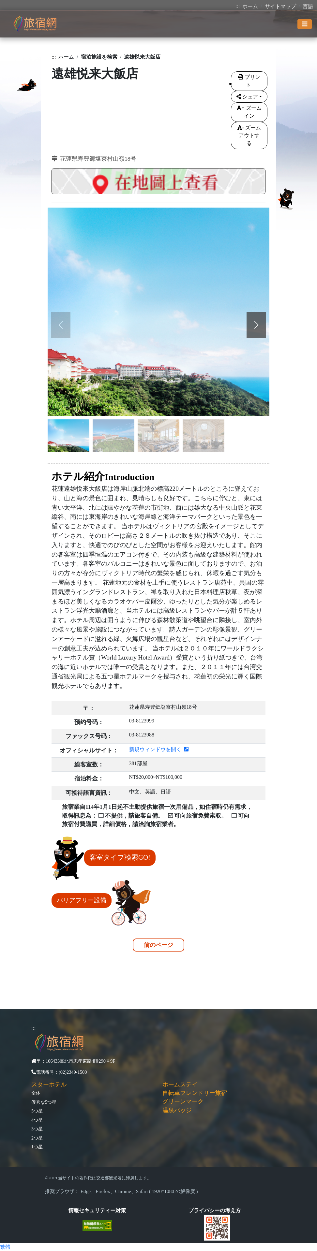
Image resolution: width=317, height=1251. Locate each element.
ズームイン (249, 112)
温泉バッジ (177, 1110)
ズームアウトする (249, 135)
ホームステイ (180, 1084)
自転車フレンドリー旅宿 (194, 1093)
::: (237, 6)
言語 (308, 6)
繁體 (5, 1247)
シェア (247, 96)
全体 (35, 1093)
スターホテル (49, 1084)
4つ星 (37, 1120)
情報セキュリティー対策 (97, 1210)
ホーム (250, 6)
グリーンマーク (183, 1101)
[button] (256, 325)
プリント (249, 81)
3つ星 (37, 1128)
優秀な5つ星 (43, 1102)
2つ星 (37, 1138)
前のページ (158, 945)
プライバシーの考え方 (215, 1210)
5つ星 (37, 1110)
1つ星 (37, 1146)
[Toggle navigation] (304, 24)
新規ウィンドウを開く (159, 749)
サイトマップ (280, 6)
